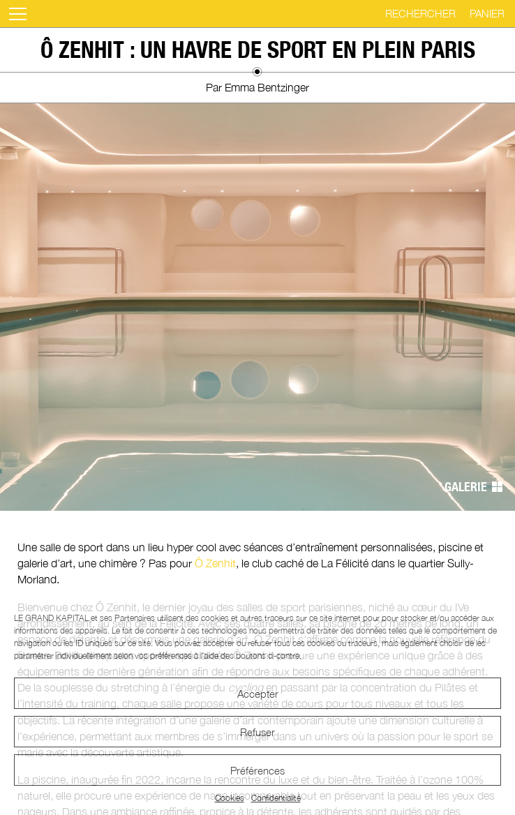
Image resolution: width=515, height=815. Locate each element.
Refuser (257, 732)
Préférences (257, 770)
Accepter (257, 693)
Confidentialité (276, 798)
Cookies (229, 798)
